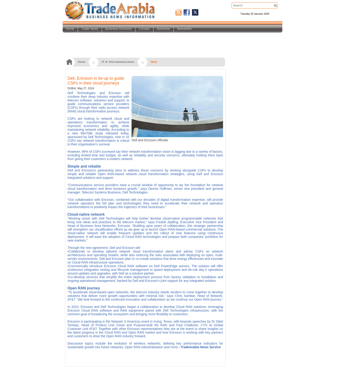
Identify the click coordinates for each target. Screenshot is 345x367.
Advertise (163, 29)
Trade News (89, 29)
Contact (144, 29)
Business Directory (118, 29)
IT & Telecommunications (117, 61)
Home (70, 29)
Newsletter (184, 29)
